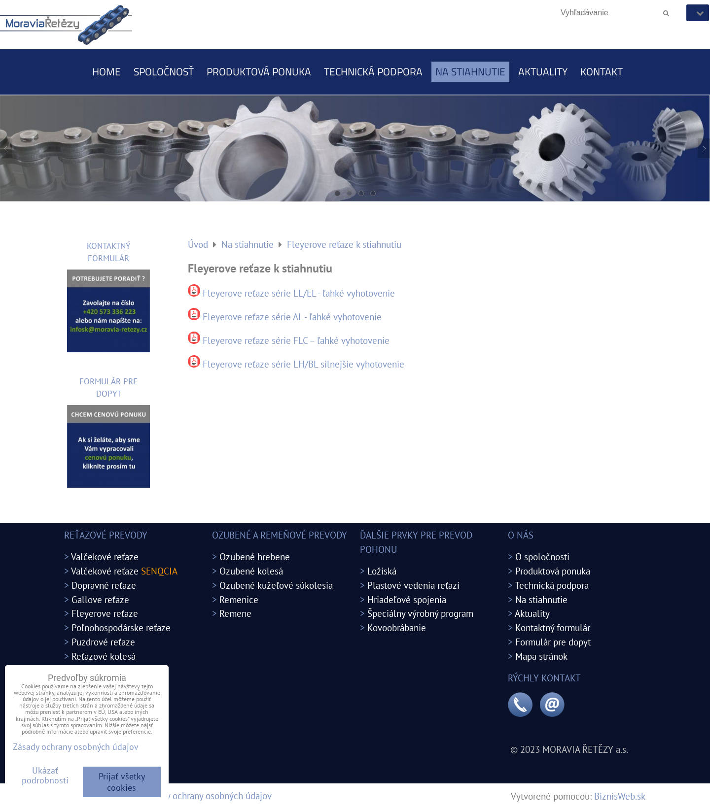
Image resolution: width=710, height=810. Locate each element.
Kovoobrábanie (396, 627)
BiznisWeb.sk (619, 796)
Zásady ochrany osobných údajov (207, 795)
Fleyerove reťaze (104, 613)
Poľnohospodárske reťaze (121, 627)
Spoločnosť (164, 71)
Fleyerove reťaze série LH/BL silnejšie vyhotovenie (303, 364)
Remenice (238, 599)
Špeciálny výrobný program (420, 613)
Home (106, 71)
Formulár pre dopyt (553, 642)
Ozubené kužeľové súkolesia (276, 585)
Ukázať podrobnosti (45, 775)
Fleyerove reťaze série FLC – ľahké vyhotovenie (296, 340)
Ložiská (381, 571)
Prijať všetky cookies (122, 782)
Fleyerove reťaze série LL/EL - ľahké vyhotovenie (299, 293)
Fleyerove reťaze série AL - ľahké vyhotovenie (292, 316)
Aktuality (543, 71)
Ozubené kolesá (251, 571)
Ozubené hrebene (254, 556)
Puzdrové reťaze (103, 642)
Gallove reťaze (100, 599)
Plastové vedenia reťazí (413, 585)
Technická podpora (373, 71)
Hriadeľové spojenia (406, 599)
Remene (235, 613)
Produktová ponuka (259, 71)
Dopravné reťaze (103, 585)
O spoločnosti (542, 556)
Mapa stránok (541, 656)
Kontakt (601, 71)
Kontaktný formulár (552, 627)
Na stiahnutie (470, 71)
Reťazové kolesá (103, 656)
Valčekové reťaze (105, 556)
